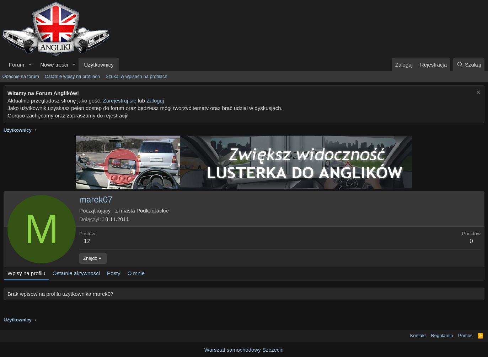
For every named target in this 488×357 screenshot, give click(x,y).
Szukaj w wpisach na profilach (136, 76)
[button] (30, 64)
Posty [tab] (113, 273)
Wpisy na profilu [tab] (26, 273)
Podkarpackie (152, 211)
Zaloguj (155, 101)
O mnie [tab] (136, 273)
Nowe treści (54, 65)
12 (87, 241)
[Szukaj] (468, 64)
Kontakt (418, 335)
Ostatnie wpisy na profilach (72, 76)
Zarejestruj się (119, 101)
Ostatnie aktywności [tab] (76, 273)
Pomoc (465, 335)
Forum (16, 65)
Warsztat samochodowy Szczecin (244, 350)
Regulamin (442, 335)
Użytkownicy (98, 65)
